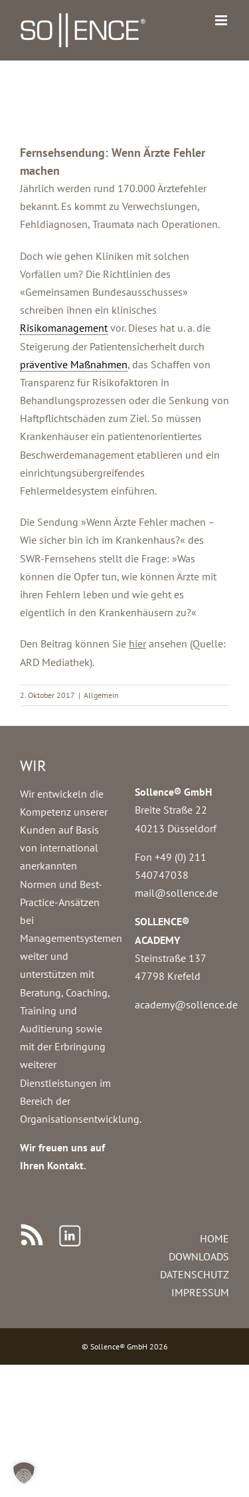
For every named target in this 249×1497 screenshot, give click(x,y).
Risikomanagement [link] (64, 327)
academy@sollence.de (186, 1004)
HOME (214, 1238)
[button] (24, 1473)
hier (137, 643)
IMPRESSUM (200, 1292)
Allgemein (101, 695)
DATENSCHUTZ (194, 1274)
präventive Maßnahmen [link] (73, 364)
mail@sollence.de (176, 892)
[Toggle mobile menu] (222, 20)
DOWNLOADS (199, 1256)
